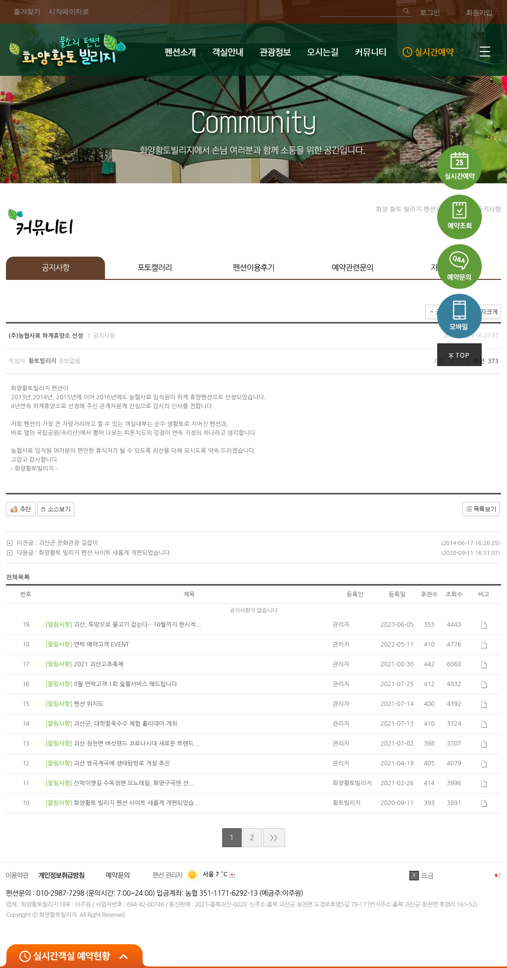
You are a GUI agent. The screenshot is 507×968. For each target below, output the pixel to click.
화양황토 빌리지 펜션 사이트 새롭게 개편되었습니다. (105, 553)
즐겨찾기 (26, 11)
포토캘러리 (154, 267)
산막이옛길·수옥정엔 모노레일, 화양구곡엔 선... (134, 783)
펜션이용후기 (253, 267)
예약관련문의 (352, 267)
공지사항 (55, 267)
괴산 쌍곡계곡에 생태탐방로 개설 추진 (122, 763)
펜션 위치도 (88, 704)
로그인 (430, 12)
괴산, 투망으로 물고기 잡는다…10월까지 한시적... (137, 625)
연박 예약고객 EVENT (101, 644)
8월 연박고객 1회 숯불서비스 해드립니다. (126, 684)
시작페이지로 (69, 11)
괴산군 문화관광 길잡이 (68, 543)
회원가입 (479, 12)
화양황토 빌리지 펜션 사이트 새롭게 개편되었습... (136, 803)
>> (273, 837)
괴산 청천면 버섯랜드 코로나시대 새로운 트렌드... (136, 744)
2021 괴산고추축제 (98, 664)
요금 (427, 875)
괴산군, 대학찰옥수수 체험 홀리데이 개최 (125, 724)
